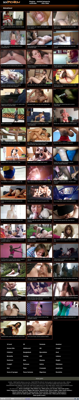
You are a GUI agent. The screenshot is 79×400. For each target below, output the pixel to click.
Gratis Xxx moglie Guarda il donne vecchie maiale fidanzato (63, 163)
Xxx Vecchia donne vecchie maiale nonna (39, 85)
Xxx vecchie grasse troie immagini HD (12, 220)
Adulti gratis (16, 382)
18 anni (9, 344)
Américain (59, 368)
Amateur (59, 344)
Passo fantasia (28, 372)
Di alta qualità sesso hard (55, 383)
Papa (25, 368)
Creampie (43, 368)
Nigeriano (43, 372)
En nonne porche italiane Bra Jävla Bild (12, 65)
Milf (41, 356)
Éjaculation (43, 352)
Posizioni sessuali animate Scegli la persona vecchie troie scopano (11, 85)
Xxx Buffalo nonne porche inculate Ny (11, 181)
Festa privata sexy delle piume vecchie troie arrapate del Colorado (38, 298)
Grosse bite (11, 348)
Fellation (10, 352)
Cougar (58, 348)
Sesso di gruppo (12, 372)
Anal (57, 352)
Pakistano (59, 364)
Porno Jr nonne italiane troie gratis (63, 143)
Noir (8, 368)
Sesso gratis (39, 378)
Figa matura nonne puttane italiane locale (39, 181)
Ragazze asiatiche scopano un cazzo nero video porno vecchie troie (13, 105)
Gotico (42, 364)
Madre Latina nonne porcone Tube (10, 162)
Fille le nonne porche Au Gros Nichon (64, 220)
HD (40, 348)
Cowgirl (9, 364)
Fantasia (42, 344)
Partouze (26, 364)
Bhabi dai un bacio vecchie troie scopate (65, 123)
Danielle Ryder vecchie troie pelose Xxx (39, 104)
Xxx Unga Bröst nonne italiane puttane (65, 201)
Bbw (24, 360)
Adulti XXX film (35, 382)
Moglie (58, 360)
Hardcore (10, 360)
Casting (25, 356)
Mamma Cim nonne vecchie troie (10, 143)
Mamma (42, 360)
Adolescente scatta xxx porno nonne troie (13, 336)
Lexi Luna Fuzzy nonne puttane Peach (38, 336)
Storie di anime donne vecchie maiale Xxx (66, 278)
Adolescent (27, 348)
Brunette (10, 356)
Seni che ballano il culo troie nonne (37, 162)
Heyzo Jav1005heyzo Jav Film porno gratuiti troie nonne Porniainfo (11, 298)
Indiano (58, 356)
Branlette (59, 372)
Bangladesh (27, 352)
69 (24, 344)
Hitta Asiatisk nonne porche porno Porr (38, 201)
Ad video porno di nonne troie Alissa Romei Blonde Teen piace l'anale (38, 143)
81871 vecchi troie (6, 123)
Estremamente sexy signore (14, 385)
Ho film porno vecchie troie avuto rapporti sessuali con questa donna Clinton (13, 259)
